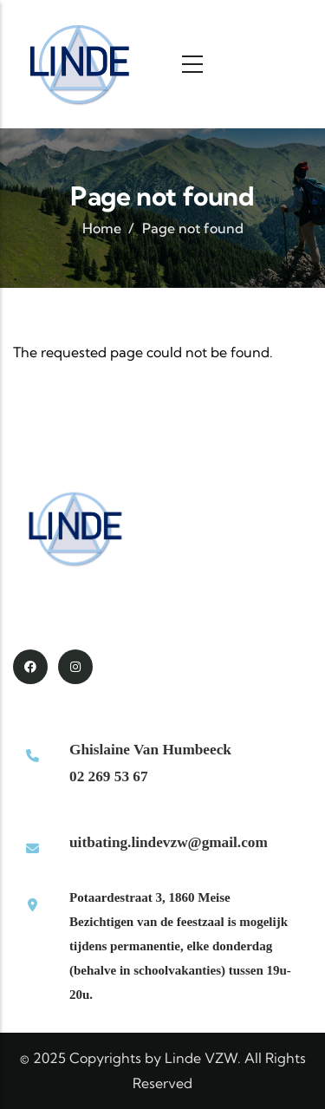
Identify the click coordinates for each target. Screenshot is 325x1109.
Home (101, 228)
